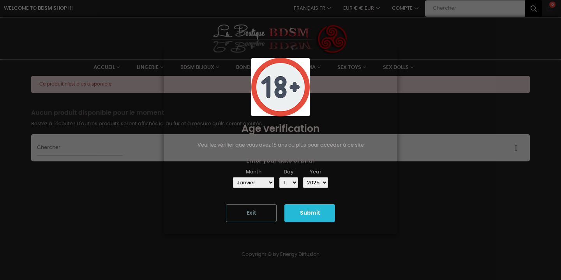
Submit (310, 213)
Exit (251, 213)
